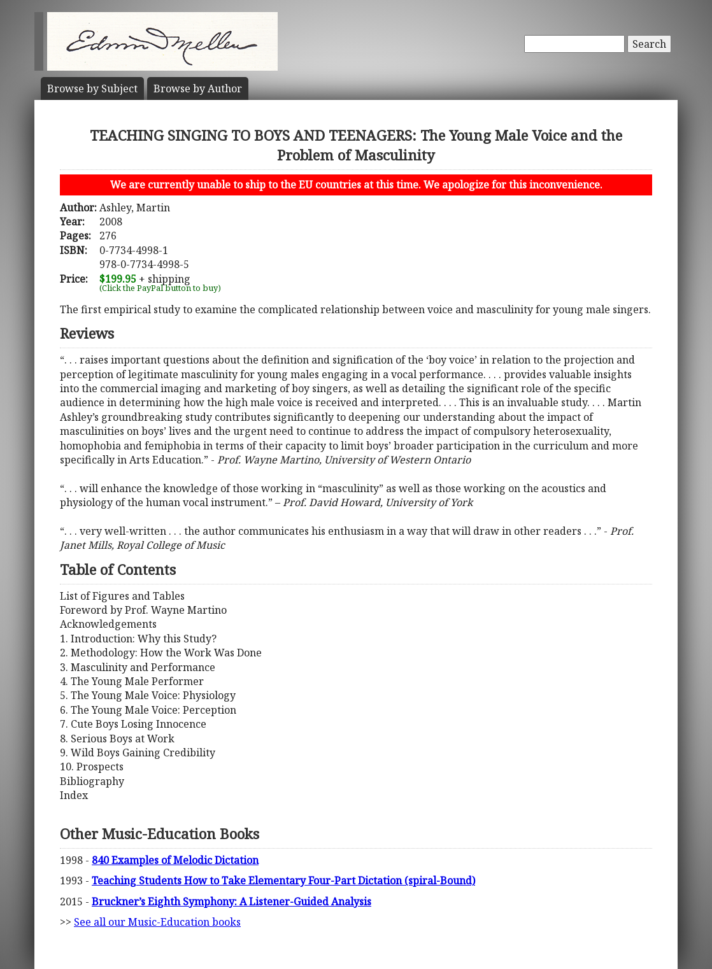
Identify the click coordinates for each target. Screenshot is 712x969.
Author (197, 88)
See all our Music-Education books (157, 922)
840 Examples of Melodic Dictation (175, 860)
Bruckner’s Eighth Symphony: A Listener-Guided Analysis (231, 902)
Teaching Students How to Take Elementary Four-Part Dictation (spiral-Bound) (283, 881)
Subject (92, 88)
